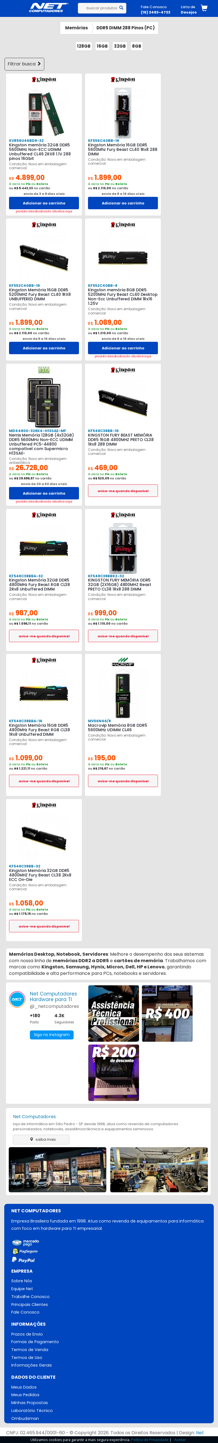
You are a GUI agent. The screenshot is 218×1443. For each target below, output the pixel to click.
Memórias (76, 28)
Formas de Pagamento (35, 1342)
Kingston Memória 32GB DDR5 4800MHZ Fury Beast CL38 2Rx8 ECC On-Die (40, 875)
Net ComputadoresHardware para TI (53, 996)
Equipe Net (22, 1289)
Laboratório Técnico (32, 1411)
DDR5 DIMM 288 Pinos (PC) (125, 28)
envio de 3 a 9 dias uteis (44, 193)
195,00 (102, 758)
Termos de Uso (26, 1357)
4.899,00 (27, 177)
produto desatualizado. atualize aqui (44, 211)
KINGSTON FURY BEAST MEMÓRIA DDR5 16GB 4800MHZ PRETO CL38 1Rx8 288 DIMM (121, 439)
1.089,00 (105, 322)
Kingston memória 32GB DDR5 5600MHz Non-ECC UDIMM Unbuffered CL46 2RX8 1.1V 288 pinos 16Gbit (40, 151)
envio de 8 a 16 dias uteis (123, 193)
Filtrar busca (24, 64)
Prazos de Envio (27, 1334)
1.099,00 (26, 758)
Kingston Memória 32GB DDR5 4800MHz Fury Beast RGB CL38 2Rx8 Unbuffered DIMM (39, 584)
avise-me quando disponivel (123, 491)
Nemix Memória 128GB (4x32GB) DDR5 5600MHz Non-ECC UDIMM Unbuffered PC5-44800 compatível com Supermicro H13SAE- (41, 444)
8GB (136, 46)
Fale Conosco (25, 1312)
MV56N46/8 (99, 721)
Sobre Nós (21, 1281)
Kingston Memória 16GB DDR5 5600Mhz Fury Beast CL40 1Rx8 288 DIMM (122, 149)
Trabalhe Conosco (30, 1296)
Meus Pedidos (25, 1395)
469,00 (103, 467)
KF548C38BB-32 (24, 866)
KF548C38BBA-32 (26, 576)
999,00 (102, 613)
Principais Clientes (29, 1304)
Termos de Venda (29, 1349)
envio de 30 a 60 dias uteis (44, 484)
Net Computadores (34, 1116)
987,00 (23, 613)
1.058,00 (26, 903)
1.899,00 (105, 177)
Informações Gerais (31, 1365)
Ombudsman (25, 1418)
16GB (102, 46)
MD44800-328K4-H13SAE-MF (37, 430)
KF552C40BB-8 (102, 285)
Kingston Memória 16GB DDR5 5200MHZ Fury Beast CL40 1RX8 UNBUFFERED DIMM (40, 294)
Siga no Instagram (52, 1035)
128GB (84, 46)
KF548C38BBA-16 (25, 721)
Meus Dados (24, 1387)
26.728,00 (28, 467)
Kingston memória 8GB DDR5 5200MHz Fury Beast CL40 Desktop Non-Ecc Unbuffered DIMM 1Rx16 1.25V (123, 296)
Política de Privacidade (150, 1439)
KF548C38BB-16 (103, 430)
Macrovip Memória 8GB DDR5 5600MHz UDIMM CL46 (117, 727)
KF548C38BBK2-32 (106, 576)
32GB (120, 46)
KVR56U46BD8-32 (26, 140)
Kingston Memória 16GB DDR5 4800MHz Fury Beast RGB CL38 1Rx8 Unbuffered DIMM (39, 729)
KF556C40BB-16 (103, 140)
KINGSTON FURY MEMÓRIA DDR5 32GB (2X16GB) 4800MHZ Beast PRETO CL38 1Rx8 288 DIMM (119, 584)
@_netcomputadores (54, 1006)
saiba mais (41, 1139)
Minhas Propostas (29, 1403)
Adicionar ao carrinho (44, 203)
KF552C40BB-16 (24, 285)
